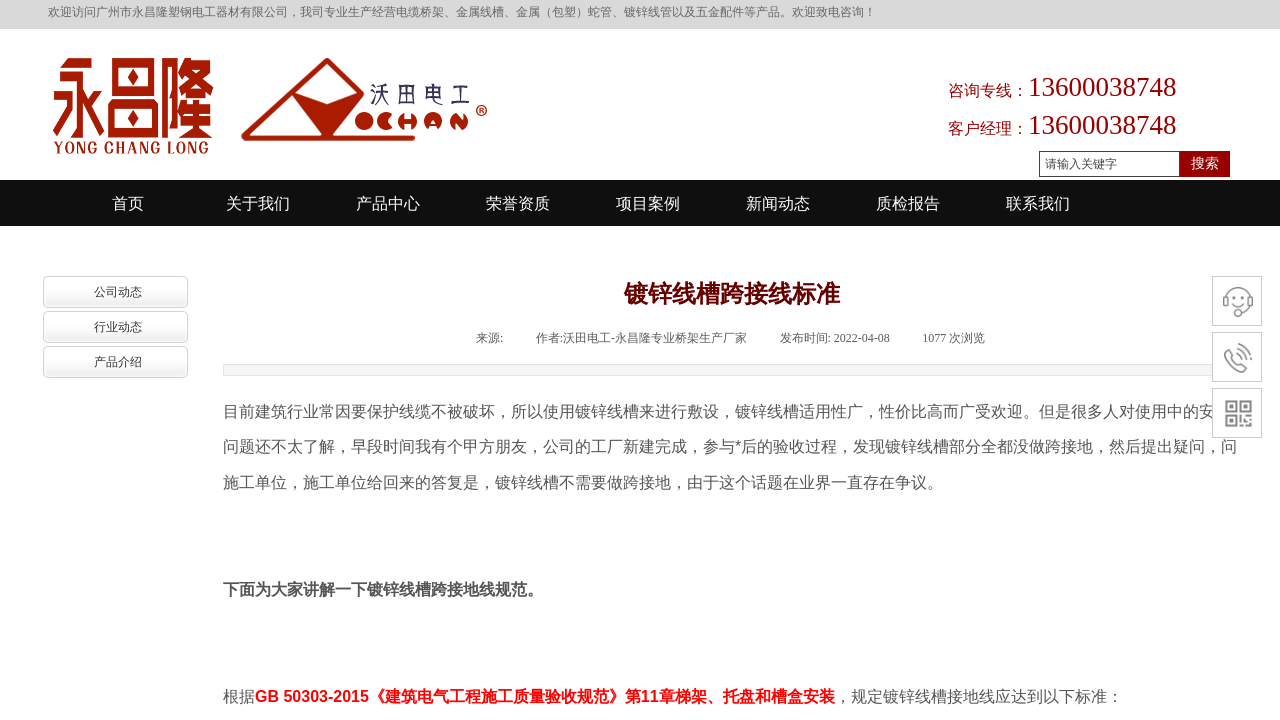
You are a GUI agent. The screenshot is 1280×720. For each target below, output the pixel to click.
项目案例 (648, 203)
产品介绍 (118, 362)
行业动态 (118, 327)
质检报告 (908, 203)
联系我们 (1038, 203)
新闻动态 (778, 203)
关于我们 (258, 203)
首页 (128, 203)
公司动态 (118, 292)
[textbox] (1109, 164)
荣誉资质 (518, 203)
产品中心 (388, 203)
